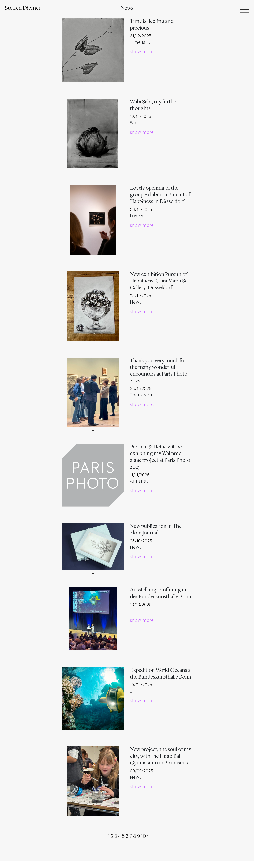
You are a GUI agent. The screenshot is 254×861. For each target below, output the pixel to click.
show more (142, 52)
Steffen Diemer (23, 8)
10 (143, 836)
